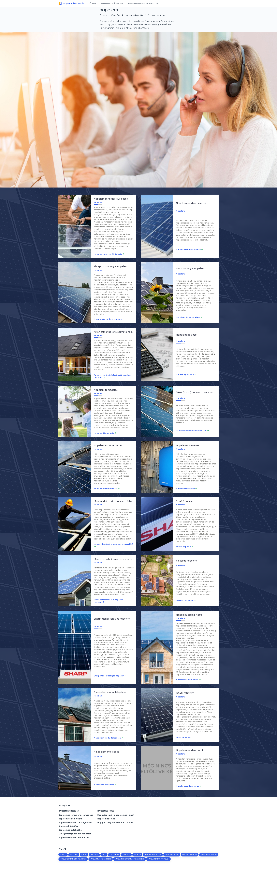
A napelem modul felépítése (107, 738)
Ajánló (63, 855)
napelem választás (68, 859)
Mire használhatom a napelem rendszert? (108, 601)
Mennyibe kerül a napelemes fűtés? (115, 815)
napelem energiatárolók (178, 859)
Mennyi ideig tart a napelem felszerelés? (113, 544)
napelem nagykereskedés (120, 859)
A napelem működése (104, 785)
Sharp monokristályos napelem (109, 676)
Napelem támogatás (104, 433)
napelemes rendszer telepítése (93, 859)
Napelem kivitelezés (71, 3)
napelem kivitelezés (153, 855)
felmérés (127, 855)
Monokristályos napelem (188, 317)
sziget (84, 855)
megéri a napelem (190, 855)
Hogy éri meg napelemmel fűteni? (115, 822)
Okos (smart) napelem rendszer (142, 3)
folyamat (74, 855)
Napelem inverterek (185, 488)
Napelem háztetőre (68, 826)
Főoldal (93, 3)
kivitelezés (114, 855)
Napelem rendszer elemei (188, 249)
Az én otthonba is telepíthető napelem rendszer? (112, 376)
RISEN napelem (183, 737)
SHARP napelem (183, 547)
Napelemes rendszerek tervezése (75, 815)
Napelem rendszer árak (187, 786)
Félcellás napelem (184, 601)
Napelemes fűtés (105, 811)
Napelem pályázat (185, 374)
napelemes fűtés (172, 855)
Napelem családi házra (111, 3)
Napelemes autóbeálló (70, 830)
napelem (137, 855)
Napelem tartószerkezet (105, 488)
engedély (94, 855)
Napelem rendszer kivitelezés (108, 254)
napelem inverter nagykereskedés (149, 859)
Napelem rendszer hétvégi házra (75, 822)
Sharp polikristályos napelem (108, 319)
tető (104, 855)
